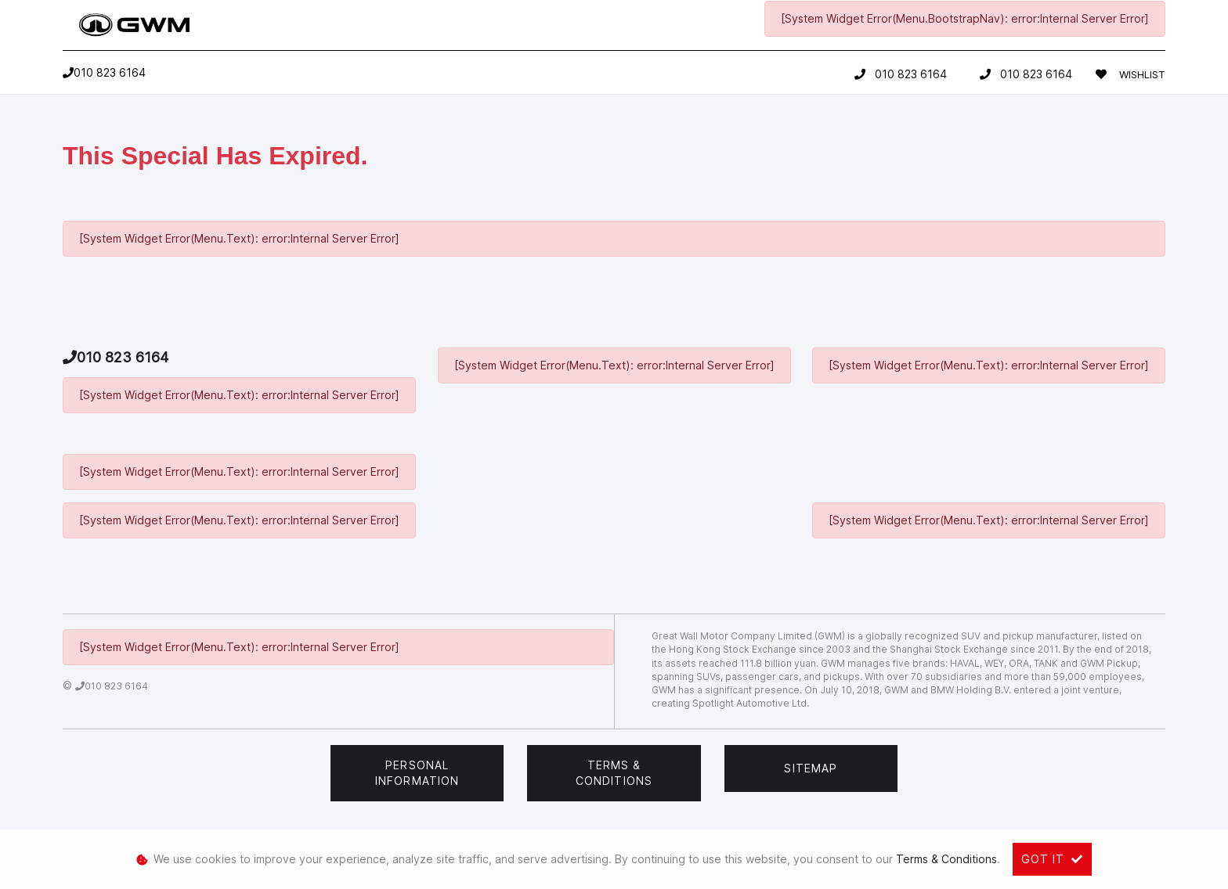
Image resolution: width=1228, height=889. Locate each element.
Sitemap (810, 768)
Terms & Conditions (614, 772)
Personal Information (417, 772)
